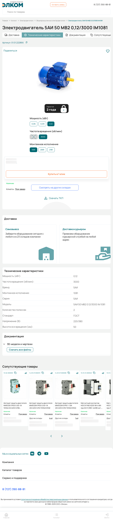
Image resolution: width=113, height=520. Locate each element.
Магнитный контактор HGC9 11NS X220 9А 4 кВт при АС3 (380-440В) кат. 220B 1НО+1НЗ (91, 407)
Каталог (14, 20)
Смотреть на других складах (55, 187)
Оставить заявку (58, 5)
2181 (51, 149)
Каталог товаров (12, 470)
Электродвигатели (26, 20)
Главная (5, 20)
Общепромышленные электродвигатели (50, 20)
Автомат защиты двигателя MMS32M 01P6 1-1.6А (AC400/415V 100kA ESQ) (66, 405)
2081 (42, 149)
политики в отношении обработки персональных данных (44, 499)
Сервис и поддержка (14, 478)
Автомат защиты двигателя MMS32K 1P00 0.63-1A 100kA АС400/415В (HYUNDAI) (15, 407)
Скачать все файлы (20, 349)
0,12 (51, 124)
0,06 (33, 124)
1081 (33, 149)
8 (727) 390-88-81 (102, 4)
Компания (8, 462)
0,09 (42, 124)
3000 (43, 137)
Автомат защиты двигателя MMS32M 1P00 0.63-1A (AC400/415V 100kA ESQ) (40, 405)
